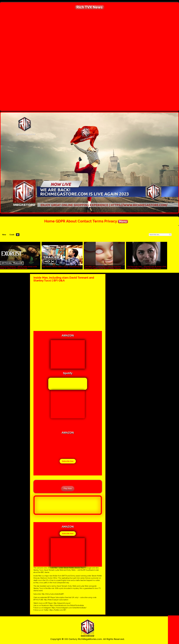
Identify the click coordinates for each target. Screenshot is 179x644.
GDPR (60, 221)
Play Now (68, 488)
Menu (123, 221)
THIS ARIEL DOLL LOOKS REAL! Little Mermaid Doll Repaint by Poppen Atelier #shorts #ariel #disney (102, 267)
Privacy (110, 221)
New (4, 235)
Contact (85, 221)
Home (49, 221)
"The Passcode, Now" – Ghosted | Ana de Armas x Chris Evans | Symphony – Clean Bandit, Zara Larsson (146, 267)
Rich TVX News (89, 7)
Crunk (11, 235)
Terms (97, 221)
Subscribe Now (67, 461)
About (71, 221)
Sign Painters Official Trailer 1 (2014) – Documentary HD (62, 266)
